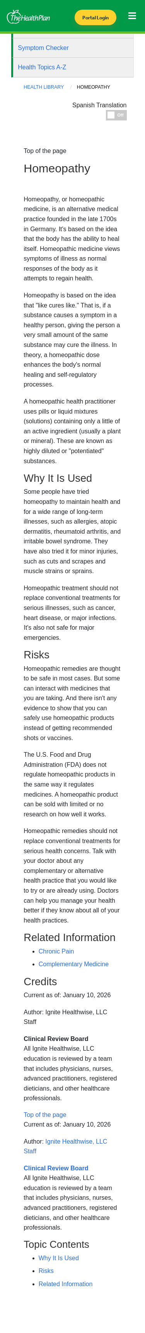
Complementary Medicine (74, 964)
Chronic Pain (56, 951)
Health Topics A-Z (42, 67)
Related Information (66, 1284)
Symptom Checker (43, 48)
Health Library (44, 87)
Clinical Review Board (56, 1039)
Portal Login (95, 18)
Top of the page (45, 1114)
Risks (46, 1271)
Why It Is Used (59, 1258)
